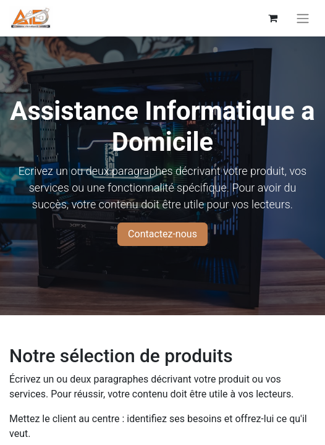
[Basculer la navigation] (303, 18)
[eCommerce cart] (272, 18)
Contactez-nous (162, 234)
